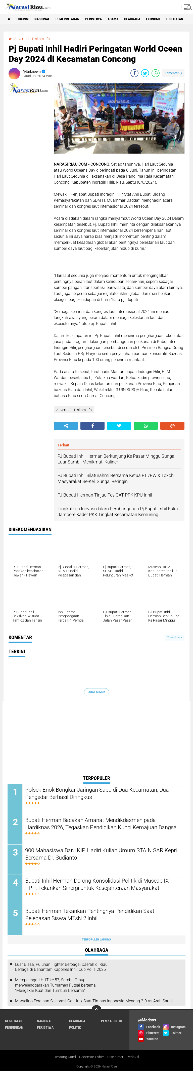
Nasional (42, 19)
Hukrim (23, 19)
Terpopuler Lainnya (96, 939)
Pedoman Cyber (91, 1057)
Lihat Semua (96, 692)
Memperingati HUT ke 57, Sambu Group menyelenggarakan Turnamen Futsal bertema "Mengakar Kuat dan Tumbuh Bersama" (55, 985)
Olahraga (132, 19)
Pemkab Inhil (112, 1021)
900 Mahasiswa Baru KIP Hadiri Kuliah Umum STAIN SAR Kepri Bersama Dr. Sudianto (101, 854)
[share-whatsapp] (156, 73)
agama (113, 19)
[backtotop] (96, 1010)
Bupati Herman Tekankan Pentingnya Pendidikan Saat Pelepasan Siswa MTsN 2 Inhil (89, 914)
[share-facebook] (134, 73)
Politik (75, 1027)
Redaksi (133, 1057)
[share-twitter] (145, 73)
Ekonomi (153, 19)
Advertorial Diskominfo (32, 39)
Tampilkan (174, 637)
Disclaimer (115, 1057)
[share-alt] (66, 426)
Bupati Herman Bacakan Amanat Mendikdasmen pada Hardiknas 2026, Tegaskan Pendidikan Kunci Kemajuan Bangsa (101, 823)
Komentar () (173, 73)
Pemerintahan (67, 19)
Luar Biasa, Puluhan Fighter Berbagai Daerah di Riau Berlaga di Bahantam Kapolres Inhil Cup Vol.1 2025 (61, 967)
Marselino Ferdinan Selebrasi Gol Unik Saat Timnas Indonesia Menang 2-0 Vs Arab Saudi (94, 1001)
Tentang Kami (65, 1057)
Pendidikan (14, 1027)
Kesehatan (174, 19)
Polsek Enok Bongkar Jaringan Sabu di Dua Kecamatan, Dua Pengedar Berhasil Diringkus (97, 793)
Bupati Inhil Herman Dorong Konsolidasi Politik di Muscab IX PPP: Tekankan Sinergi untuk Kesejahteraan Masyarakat (97, 884)
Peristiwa (93, 19)
